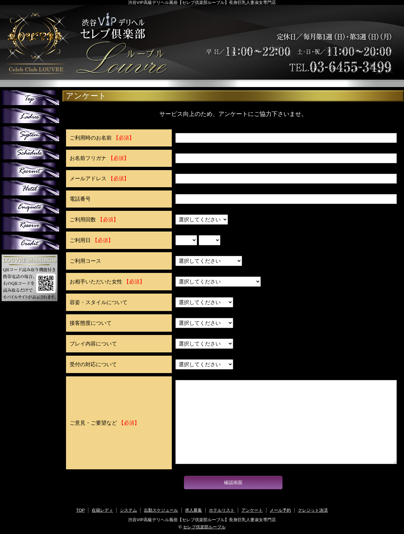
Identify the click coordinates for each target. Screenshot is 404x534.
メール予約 (280, 510)
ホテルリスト (222, 510)
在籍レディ (102, 510)
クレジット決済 (313, 510)
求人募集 (193, 510)
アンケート (252, 510)
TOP (80, 510)
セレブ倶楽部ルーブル (204, 526)
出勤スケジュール (161, 510)
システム (128, 510)
